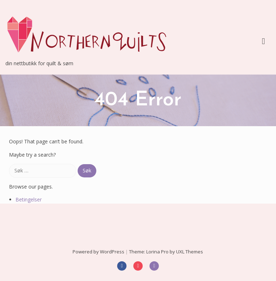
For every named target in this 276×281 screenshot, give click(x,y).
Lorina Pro (157, 251)
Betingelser (28, 199)
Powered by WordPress (98, 251)
